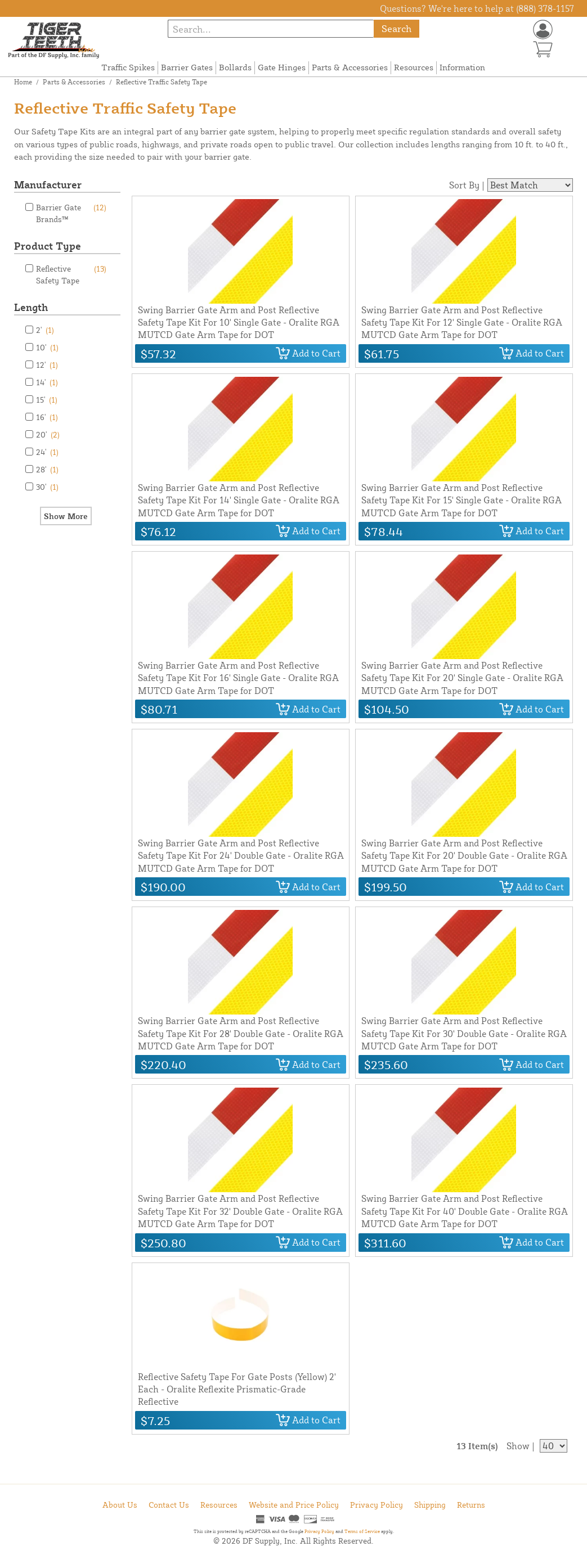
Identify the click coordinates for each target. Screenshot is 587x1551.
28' (47, 469)
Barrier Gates (187, 67)
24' (47, 452)
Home (23, 82)
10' (47, 347)
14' (47, 382)
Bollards (235, 67)
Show (518, 1445)
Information (462, 67)
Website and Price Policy (294, 1504)
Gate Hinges (282, 67)
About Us (119, 1504)
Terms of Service (362, 1531)
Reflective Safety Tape (71, 274)
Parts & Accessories (350, 67)
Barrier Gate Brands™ (71, 212)
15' (46, 399)
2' (45, 330)
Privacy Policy (376, 1504)
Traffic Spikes (128, 67)
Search (396, 28)
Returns (471, 1504)
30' (47, 487)
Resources (413, 67)
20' (48, 434)
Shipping (430, 1504)
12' (47, 365)
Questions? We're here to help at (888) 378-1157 (477, 8)
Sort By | (467, 185)
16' (47, 417)
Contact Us (169, 1504)
